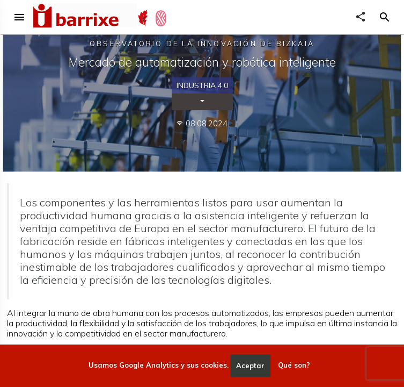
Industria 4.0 (202, 85)
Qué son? (294, 365)
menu (19, 17)
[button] (385, 17)
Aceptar (250, 365)
